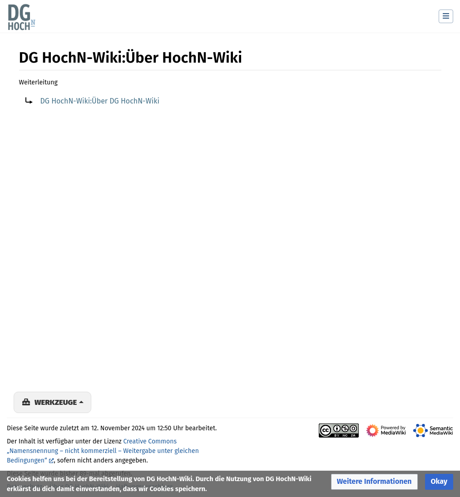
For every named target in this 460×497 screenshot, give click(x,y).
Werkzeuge (56, 402)
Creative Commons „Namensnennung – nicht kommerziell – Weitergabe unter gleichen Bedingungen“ (103, 451)
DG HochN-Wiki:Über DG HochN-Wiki (99, 101)
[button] (374, 482)
